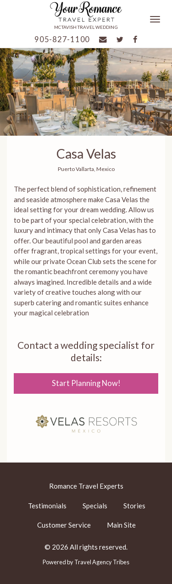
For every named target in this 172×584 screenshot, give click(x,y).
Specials (95, 505)
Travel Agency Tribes (101, 562)
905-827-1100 (62, 39)
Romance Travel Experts (86, 486)
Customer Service (64, 525)
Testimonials (47, 505)
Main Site (121, 525)
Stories (134, 505)
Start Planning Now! (86, 383)
